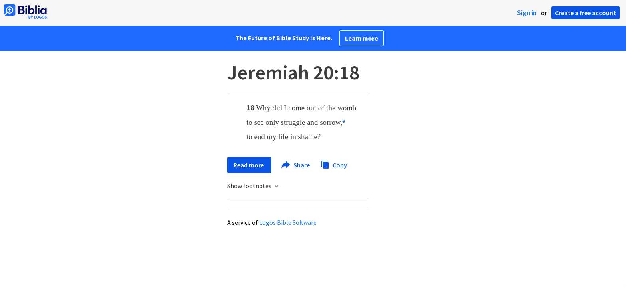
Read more (249, 165)
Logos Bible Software (288, 222)
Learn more (361, 38)
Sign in (527, 12)
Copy (334, 164)
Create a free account (585, 13)
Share (296, 165)
